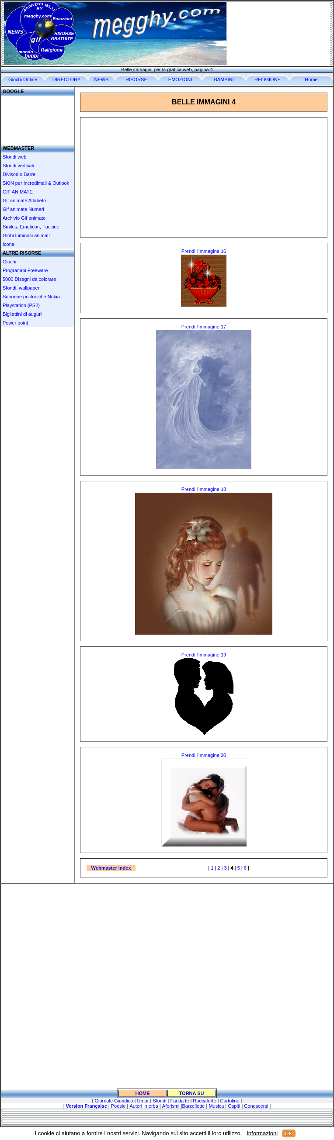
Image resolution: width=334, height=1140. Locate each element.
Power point (15, 322)
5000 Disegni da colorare (29, 279)
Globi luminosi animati (26, 235)
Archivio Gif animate (24, 218)
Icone (8, 244)
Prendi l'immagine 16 (203, 251)
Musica (216, 1106)
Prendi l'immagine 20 (203, 755)
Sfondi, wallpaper (21, 287)
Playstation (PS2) (21, 305)
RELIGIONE (267, 79)
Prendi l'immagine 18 (203, 489)
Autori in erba (143, 1106)
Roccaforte (204, 1100)
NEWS (101, 79)
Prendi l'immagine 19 (203, 654)
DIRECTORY (66, 79)
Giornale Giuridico (113, 1100)
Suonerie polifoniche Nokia (31, 296)
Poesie (118, 1106)
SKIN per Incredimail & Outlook (36, 183)
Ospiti (234, 1106)
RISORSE (136, 79)
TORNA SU (191, 1093)
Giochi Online (22, 79)
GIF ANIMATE (18, 191)
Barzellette (193, 1106)
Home (311, 79)
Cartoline (230, 1100)
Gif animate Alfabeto (24, 200)
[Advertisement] (38, 117)
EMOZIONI (180, 79)
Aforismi (171, 1106)
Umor (143, 1100)
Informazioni (262, 1133)
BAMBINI (223, 79)
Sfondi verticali (18, 165)
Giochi (9, 261)
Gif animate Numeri (23, 209)
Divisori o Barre (19, 174)
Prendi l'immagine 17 (203, 326)
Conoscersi (256, 1106)
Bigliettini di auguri (22, 314)
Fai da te (179, 1100)
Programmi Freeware (25, 270)
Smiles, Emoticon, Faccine (31, 226)
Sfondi (159, 1100)
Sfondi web (14, 156)
